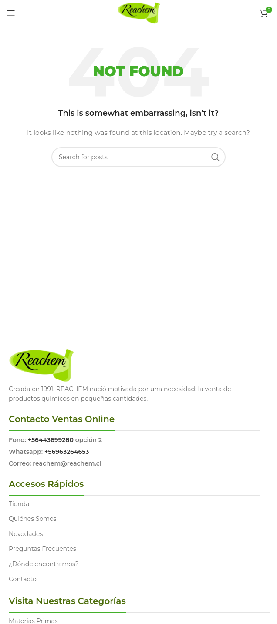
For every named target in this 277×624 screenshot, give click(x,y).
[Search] (138, 157)
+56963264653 (66, 452)
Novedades (26, 534)
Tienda (19, 504)
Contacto (23, 579)
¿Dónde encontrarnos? (44, 564)
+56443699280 (51, 440)
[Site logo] (138, 13)
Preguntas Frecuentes (42, 549)
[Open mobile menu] (11, 13)
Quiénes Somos (33, 519)
